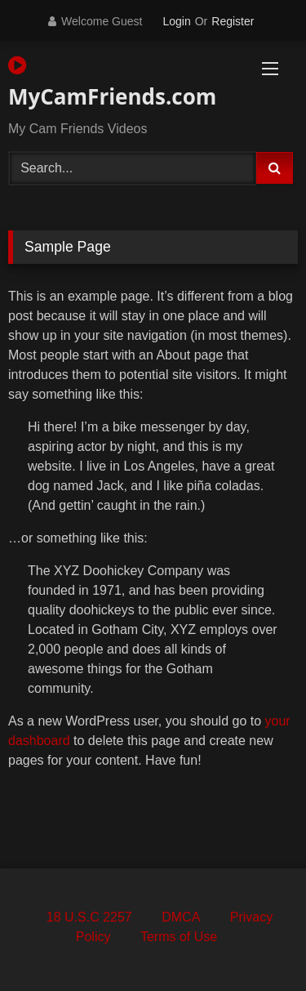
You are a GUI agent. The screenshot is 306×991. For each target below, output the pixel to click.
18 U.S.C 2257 (89, 917)
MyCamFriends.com (107, 83)
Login (176, 21)
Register (232, 21)
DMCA (181, 917)
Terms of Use (178, 937)
